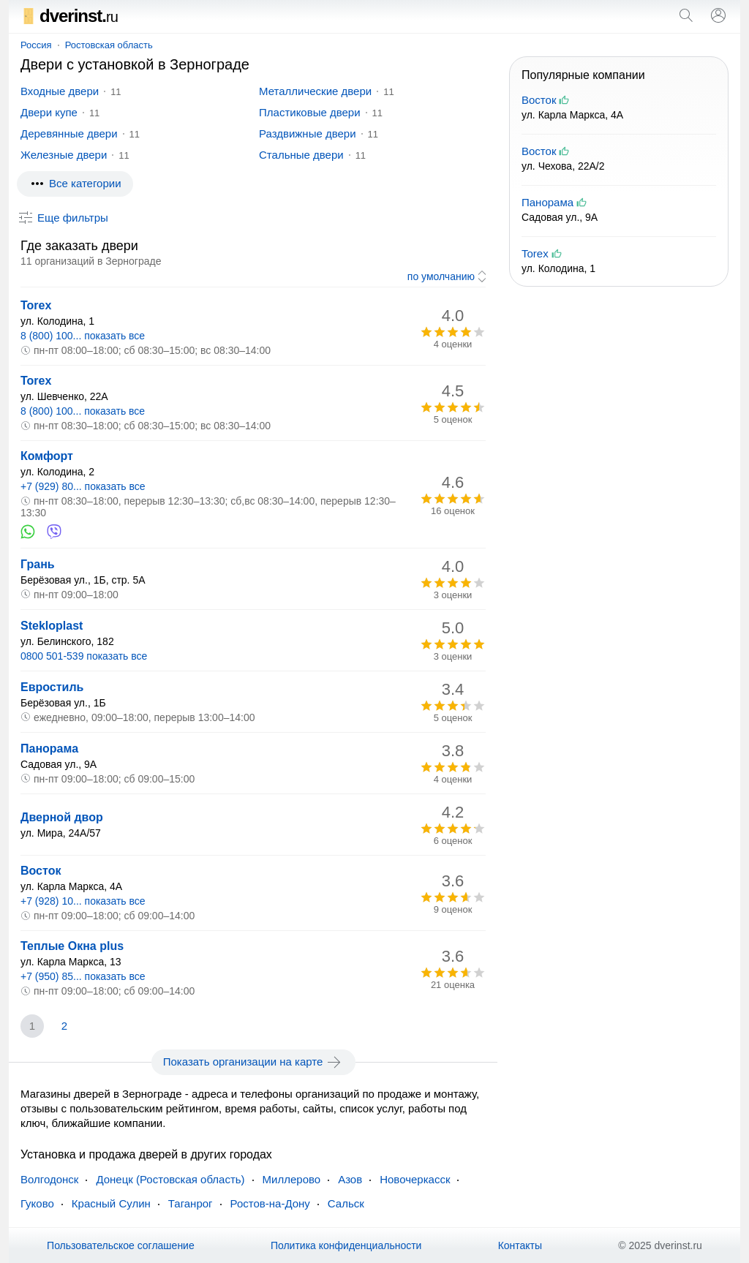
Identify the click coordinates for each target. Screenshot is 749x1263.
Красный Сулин (111, 1203)
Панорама (49, 748)
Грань (37, 564)
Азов (350, 1179)
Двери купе (49, 112)
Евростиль (51, 687)
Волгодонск (49, 1179)
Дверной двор (61, 817)
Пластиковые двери (310, 112)
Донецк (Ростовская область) (170, 1179)
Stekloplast (51, 625)
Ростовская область (109, 44)
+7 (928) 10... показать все (83, 901)
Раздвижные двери (307, 133)
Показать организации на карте (253, 1062)
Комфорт (46, 456)
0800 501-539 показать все (83, 656)
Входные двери (59, 91)
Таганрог (190, 1203)
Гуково (37, 1203)
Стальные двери (301, 154)
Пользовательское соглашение (121, 1245)
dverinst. (69, 16)
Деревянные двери (69, 133)
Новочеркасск (415, 1179)
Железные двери (63, 154)
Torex (35, 305)
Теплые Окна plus (72, 946)
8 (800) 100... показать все (82, 336)
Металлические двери (315, 91)
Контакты (520, 1245)
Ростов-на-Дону (270, 1203)
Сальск (346, 1203)
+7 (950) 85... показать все (83, 976)
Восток (40, 870)
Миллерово (292, 1179)
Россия (36, 44)
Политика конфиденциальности (346, 1245)
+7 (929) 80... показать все (83, 486)
